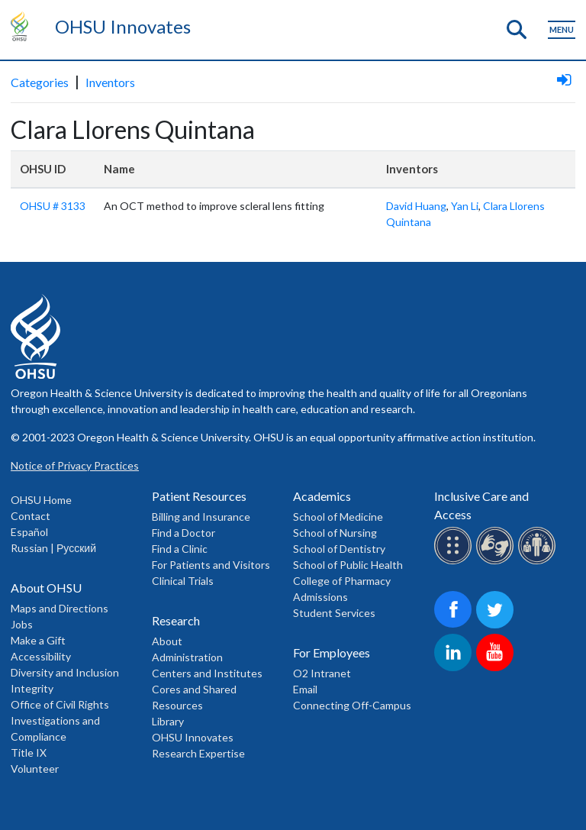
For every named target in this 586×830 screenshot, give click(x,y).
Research (176, 620)
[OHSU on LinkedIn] (455, 668)
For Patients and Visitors (211, 564)
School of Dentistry (339, 548)
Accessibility (41, 656)
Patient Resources (199, 496)
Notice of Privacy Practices (75, 465)
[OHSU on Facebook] (455, 625)
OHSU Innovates (123, 26)
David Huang (416, 205)
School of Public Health (348, 564)
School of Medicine (338, 516)
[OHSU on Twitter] (497, 625)
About (167, 641)
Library (168, 721)
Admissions (320, 596)
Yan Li (464, 205)
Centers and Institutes (207, 673)
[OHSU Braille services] (455, 561)
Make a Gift (38, 640)
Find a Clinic (180, 548)
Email (305, 689)
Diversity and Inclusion (65, 672)
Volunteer (35, 768)
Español (29, 531)
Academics (322, 496)
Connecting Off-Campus (352, 705)
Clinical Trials (183, 580)
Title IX (29, 752)
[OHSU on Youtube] (497, 668)
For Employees (331, 652)
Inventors (110, 82)
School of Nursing (335, 532)
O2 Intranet (322, 673)
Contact (30, 515)
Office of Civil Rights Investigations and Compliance (60, 720)
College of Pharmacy (342, 580)
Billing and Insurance (201, 516)
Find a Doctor (183, 532)
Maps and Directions (59, 608)
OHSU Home (41, 499)
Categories (40, 82)
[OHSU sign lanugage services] (497, 561)
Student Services (334, 612)
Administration (187, 657)
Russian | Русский (53, 547)
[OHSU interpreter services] (539, 561)
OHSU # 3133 (52, 205)
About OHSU (46, 587)
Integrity (32, 688)
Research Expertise (198, 753)
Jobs (22, 624)
